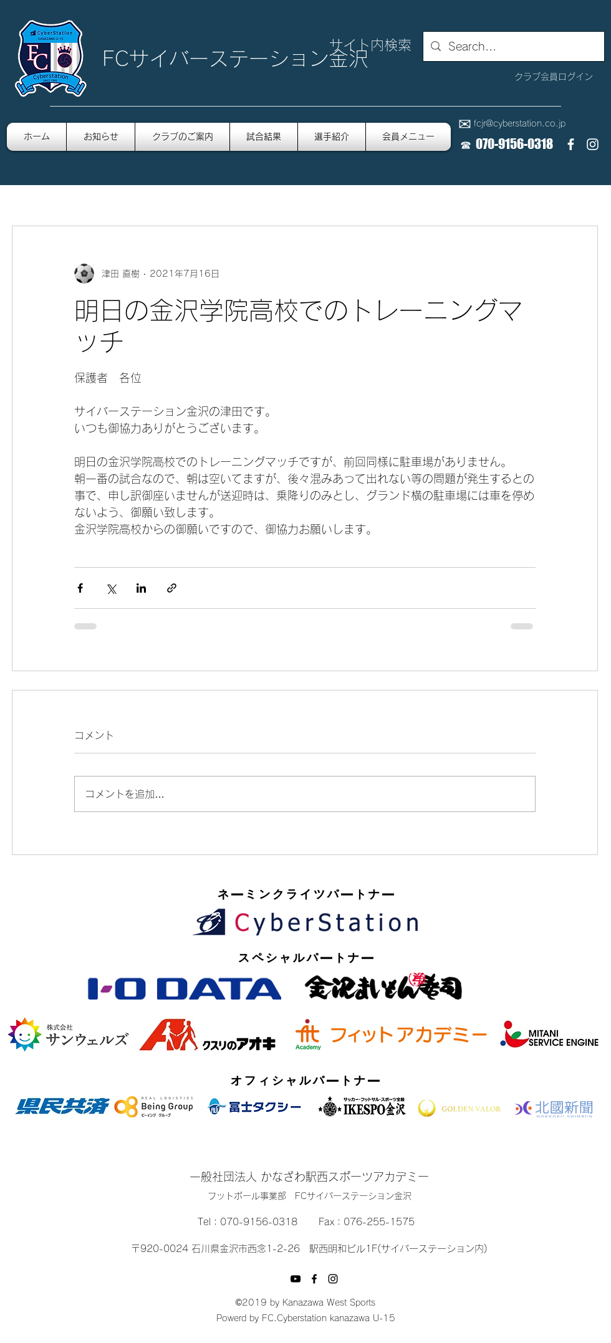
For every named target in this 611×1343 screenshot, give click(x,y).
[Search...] (513, 47)
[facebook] (571, 144)
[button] (408, 137)
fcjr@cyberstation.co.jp (519, 123)
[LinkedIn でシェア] (141, 588)
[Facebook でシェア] (80, 588)
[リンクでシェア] (172, 588)
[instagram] (592, 144)
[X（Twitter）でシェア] (111, 588)
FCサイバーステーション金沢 (235, 59)
